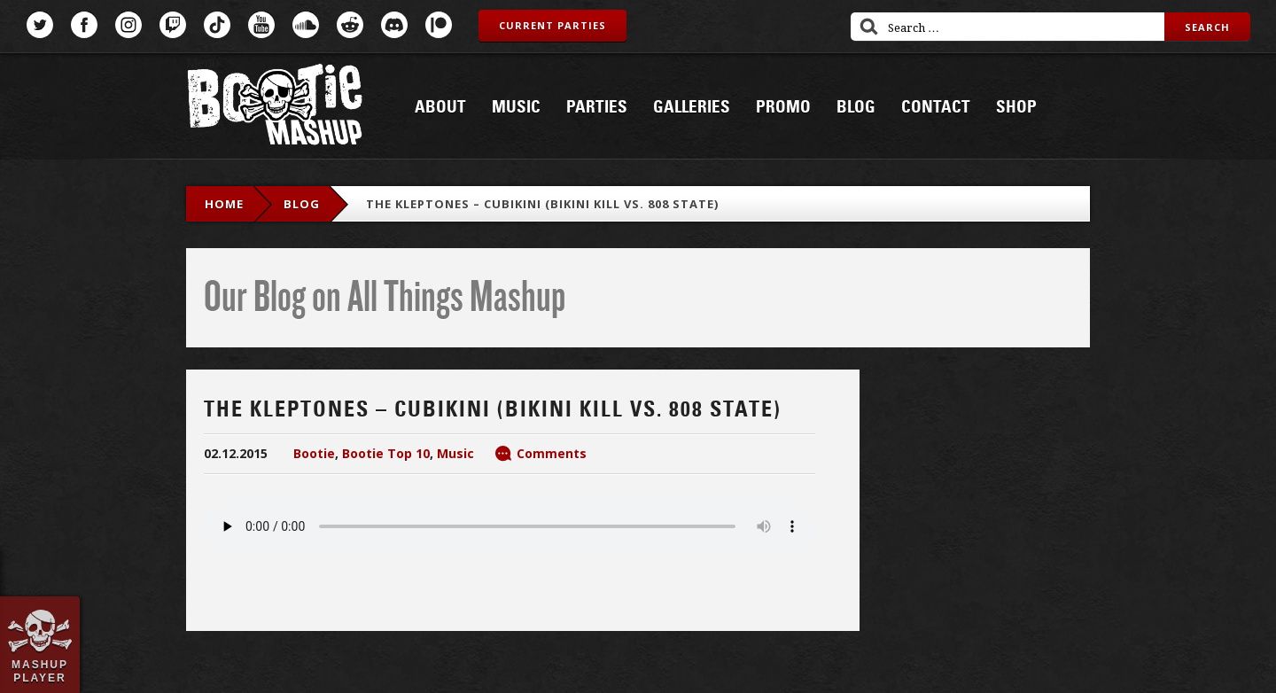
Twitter (40, 25)
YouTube (261, 25)
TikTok (217, 25)
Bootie (314, 453)
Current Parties (552, 25)
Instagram (128, 25)
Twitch (173, 25)
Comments (552, 453)
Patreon (438, 25)
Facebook (84, 25)
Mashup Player (40, 670)
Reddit (350, 25)
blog (302, 204)
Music (516, 107)
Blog (855, 107)
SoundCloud (305, 25)
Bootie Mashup (274, 107)
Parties (596, 107)
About (440, 107)
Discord (394, 25)
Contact (935, 107)
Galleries (691, 107)
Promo (783, 107)
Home (224, 204)
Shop (1016, 107)
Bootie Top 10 (386, 453)
